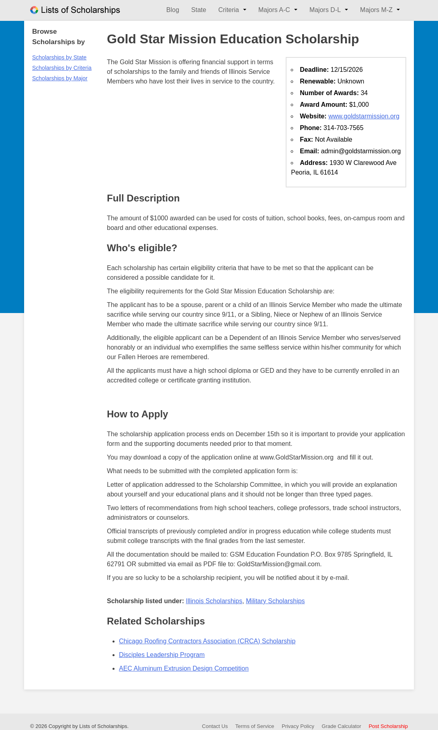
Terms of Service (254, 726)
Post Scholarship (388, 726)
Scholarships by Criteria (62, 68)
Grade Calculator (341, 726)
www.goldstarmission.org (363, 116)
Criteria (228, 9)
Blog (172, 9)
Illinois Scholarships (214, 601)
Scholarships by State (59, 57)
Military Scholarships (275, 601)
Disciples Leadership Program (162, 654)
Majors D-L (325, 9)
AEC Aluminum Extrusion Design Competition (184, 668)
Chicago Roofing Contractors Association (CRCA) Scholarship (207, 641)
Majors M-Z (376, 9)
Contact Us (215, 726)
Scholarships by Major (60, 78)
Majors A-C (274, 9)
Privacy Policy (298, 726)
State (198, 9)
